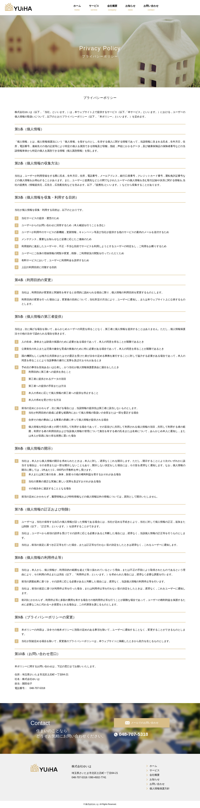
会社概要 (112, 8)
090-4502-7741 (97, 777)
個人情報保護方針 (160, 788)
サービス (94, 8)
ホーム (77, 8)
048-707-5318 (131, 734)
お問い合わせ (150, 8)
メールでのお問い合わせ (141, 722)
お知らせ (130, 8)
